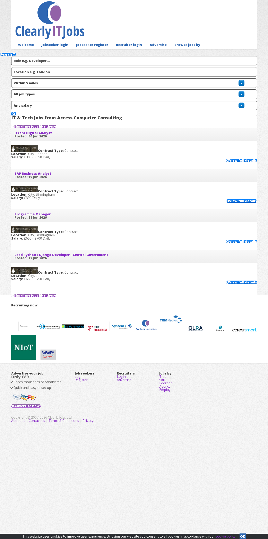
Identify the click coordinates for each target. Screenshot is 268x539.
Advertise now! (34, 488)
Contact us (119, 516)
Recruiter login (121, 38)
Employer (166, 473)
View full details (235, 149)
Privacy (169, 516)
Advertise (148, 38)
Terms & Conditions (145, 516)
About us (100, 516)
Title (162, 450)
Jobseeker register (86, 38)
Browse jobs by (175, 38)
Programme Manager (39, 214)
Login (79, 450)
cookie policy (225, 535)
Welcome (25, 38)
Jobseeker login (52, 38)
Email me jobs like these (46, 102)
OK (242, 535)
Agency (164, 467)
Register (81, 456)
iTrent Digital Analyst (39, 117)
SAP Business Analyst (39, 166)
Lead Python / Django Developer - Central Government (68, 263)
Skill (162, 456)
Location (166, 462)
